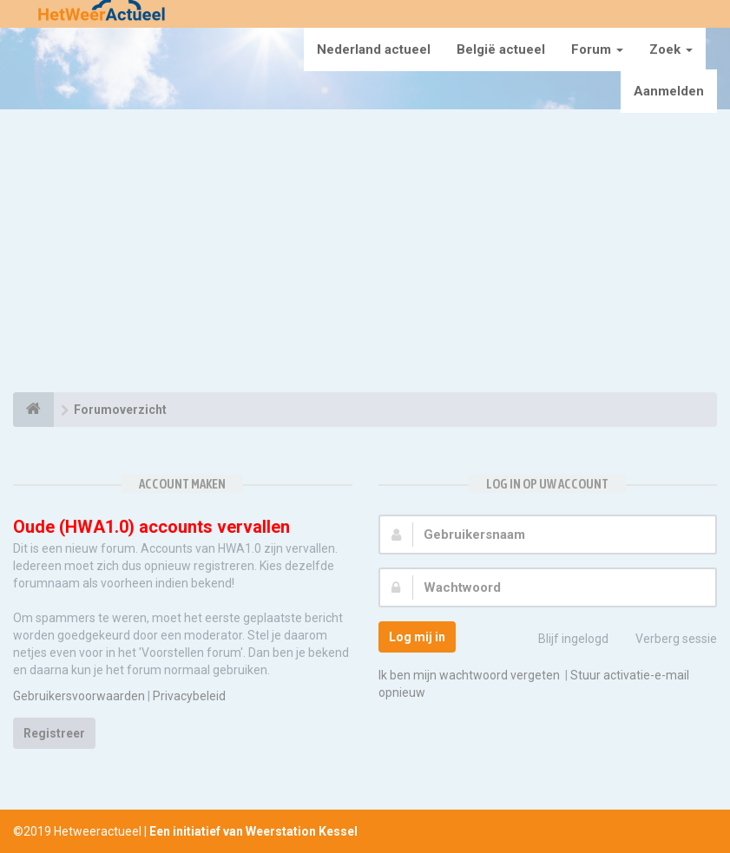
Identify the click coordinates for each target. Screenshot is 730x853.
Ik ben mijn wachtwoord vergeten (469, 675)
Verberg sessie (666, 640)
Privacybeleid (189, 696)
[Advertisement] (365, 253)
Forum (597, 49)
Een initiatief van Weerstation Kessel (253, 831)
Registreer (54, 733)
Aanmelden (669, 91)
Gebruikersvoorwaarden (79, 696)
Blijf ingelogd (563, 640)
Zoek (671, 49)
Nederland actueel (374, 49)
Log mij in (417, 637)
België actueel (501, 49)
